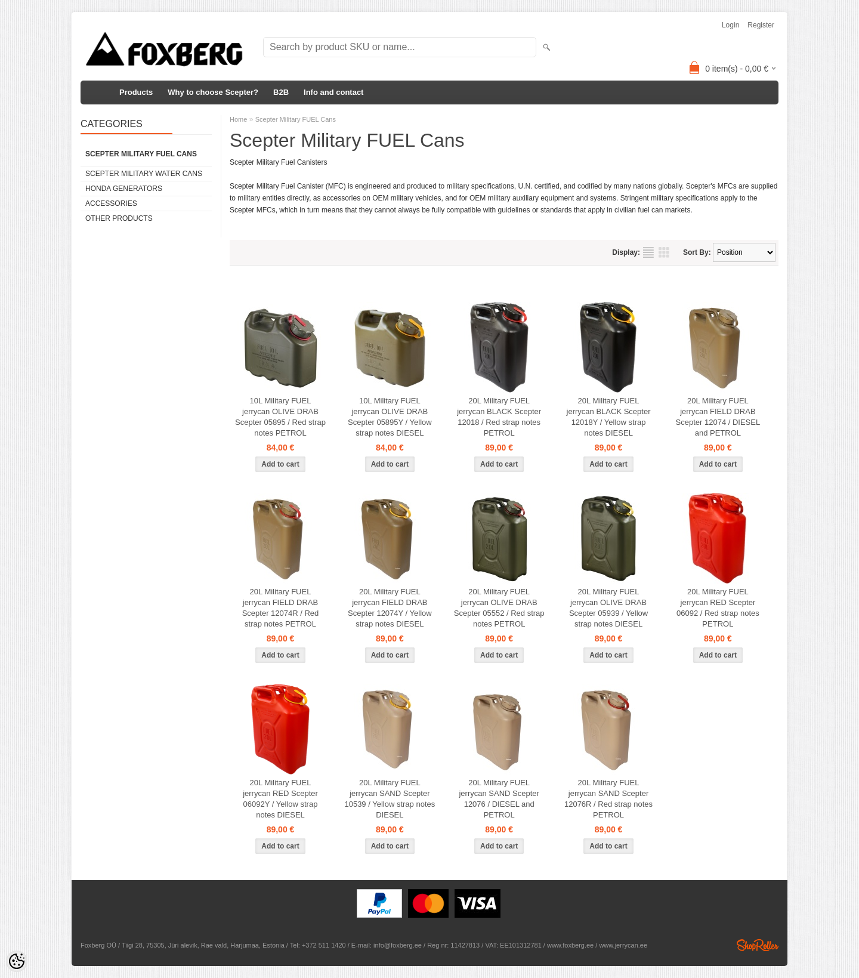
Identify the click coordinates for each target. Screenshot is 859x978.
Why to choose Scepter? (213, 92)
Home (238, 119)
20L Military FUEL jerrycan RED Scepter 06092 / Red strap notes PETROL (717, 607)
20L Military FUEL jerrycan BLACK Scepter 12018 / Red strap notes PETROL (499, 416)
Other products (119, 218)
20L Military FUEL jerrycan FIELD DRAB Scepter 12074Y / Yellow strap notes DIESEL (390, 607)
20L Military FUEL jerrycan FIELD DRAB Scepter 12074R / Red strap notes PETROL (280, 607)
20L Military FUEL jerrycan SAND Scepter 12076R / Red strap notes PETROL (608, 798)
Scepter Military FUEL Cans (141, 154)
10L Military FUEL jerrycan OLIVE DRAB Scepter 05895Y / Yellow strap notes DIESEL (390, 416)
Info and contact (333, 92)
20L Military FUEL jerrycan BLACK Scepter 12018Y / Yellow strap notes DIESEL (609, 416)
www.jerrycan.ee (623, 945)
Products (136, 92)
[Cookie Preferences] (16, 961)
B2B (281, 92)
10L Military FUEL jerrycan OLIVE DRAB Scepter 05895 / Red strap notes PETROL (280, 416)
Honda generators (123, 188)
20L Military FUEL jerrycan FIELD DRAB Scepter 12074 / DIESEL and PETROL (718, 416)
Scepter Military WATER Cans (143, 173)
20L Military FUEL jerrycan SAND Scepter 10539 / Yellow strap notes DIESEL (389, 798)
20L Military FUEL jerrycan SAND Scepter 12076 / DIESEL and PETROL (499, 798)
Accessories (111, 203)
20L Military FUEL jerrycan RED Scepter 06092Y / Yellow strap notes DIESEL (280, 798)
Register (760, 25)
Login (730, 25)
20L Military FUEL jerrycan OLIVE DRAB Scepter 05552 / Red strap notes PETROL (499, 607)
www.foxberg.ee (570, 945)
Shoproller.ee (757, 945)
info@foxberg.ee (397, 945)
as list (648, 252)
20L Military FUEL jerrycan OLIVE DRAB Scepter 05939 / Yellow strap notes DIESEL (608, 607)
